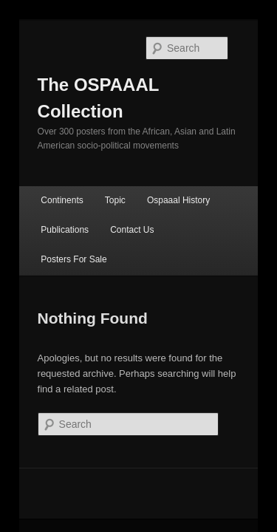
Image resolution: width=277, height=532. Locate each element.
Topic (99, 154)
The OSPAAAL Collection (127, 65)
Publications (48, 184)
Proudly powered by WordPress (138, 458)
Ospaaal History (162, 154)
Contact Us (115, 184)
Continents (45, 154)
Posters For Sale (192, 184)
